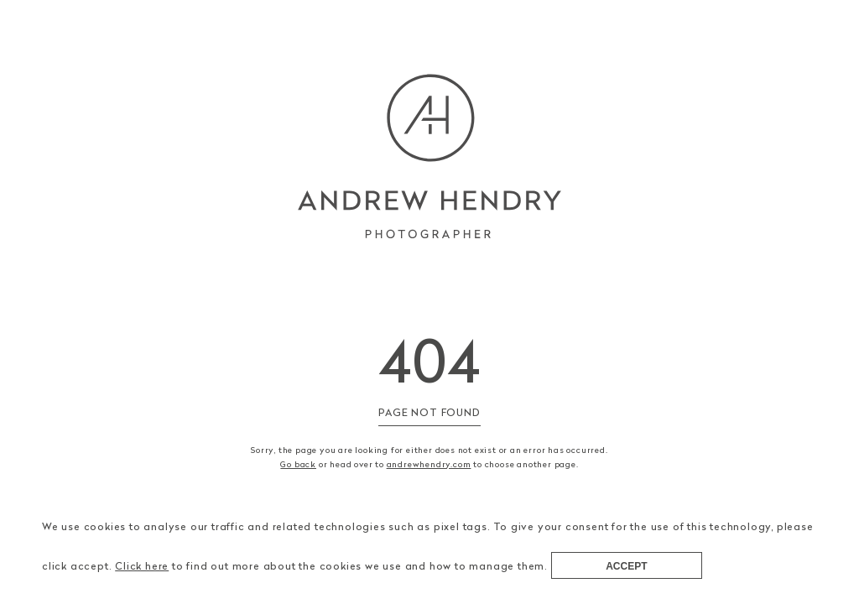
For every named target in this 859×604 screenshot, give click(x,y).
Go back (298, 464)
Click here (142, 566)
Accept (626, 566)
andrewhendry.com (429, 464)
